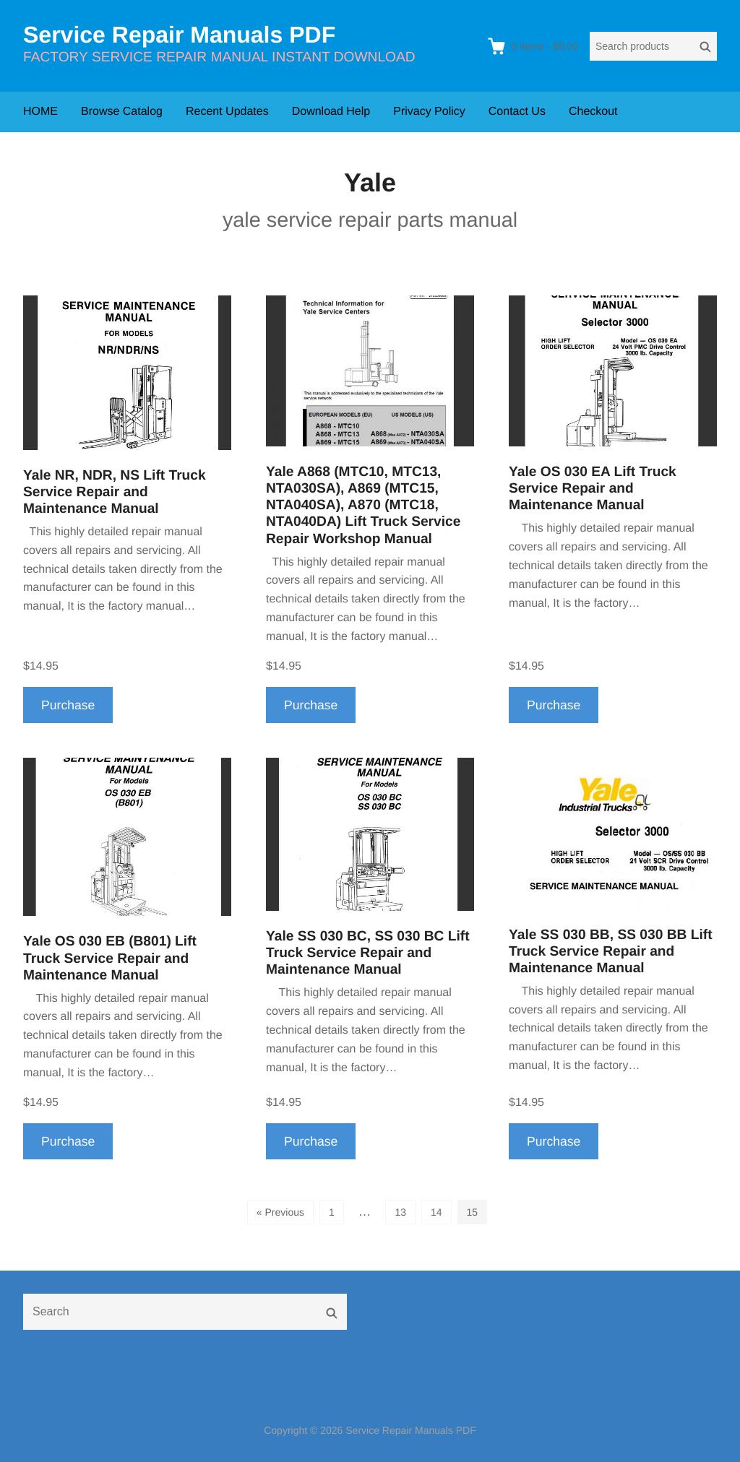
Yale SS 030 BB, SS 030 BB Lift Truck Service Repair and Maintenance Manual (611, 951)
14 (436, 1212)
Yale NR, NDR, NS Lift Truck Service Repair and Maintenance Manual (114, 492)
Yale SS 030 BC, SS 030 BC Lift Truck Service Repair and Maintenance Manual (368, 953)
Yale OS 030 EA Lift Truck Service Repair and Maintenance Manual (592, 488)
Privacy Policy (429, 111)
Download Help (331, 111)
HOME (40, 111)
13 (400, 1212)
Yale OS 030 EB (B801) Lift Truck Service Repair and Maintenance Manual (110, 958)
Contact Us (517, 111)
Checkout (593, 111)
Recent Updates (227, 111)
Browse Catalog (122, 111)
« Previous (280, 1212)
